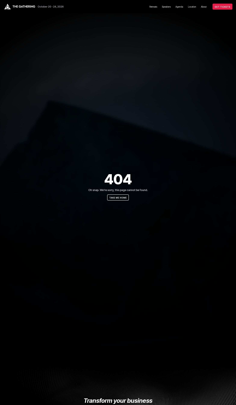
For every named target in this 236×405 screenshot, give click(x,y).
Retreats (153, 6)
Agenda (179, 6)
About (203, 6)
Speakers (166, 6)
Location (192, 6)
